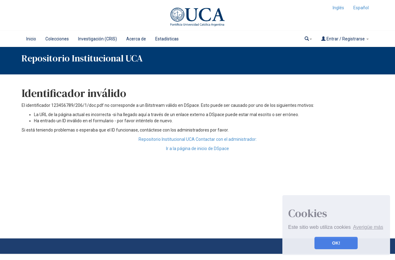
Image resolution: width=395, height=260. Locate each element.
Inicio (31, 38)
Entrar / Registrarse (345, 38)
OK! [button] (336, 243)
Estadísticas (167, 38)
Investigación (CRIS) (97, 38)
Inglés (338, 7)
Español (361, 7)
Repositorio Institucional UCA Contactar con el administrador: (198, 139)
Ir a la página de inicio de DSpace (197, 148)
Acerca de (136, 38)
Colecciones (57, 38)
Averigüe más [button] (368, 227)
